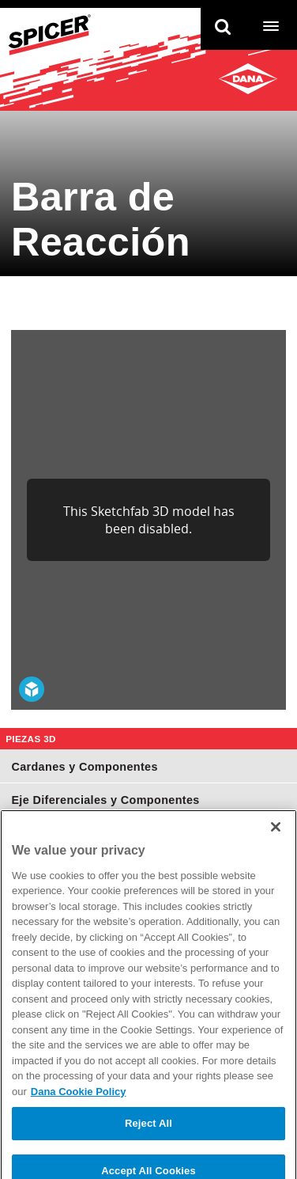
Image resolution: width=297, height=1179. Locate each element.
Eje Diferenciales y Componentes (105, 800)
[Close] (275, 860)
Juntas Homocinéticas (74, 833)
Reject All (148, 1157)
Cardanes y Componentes (84, 766)
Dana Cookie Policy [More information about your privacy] (78, 1126)
